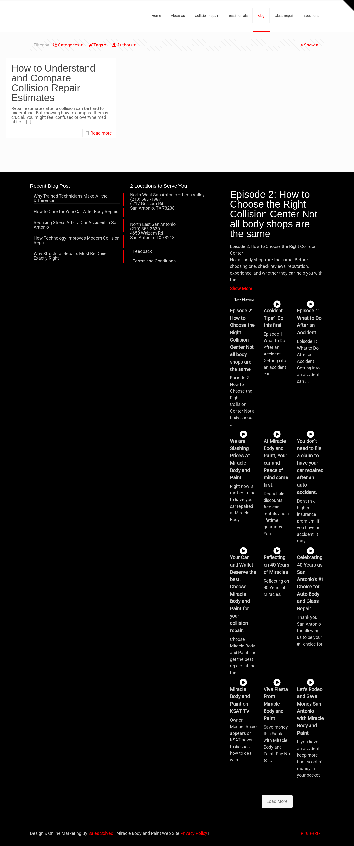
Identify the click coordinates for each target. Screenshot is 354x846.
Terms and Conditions (154, 260)
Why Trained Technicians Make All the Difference (71, 198)
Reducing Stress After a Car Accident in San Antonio (76, 225)
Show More (241, 288)
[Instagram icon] (312, 833)
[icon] (317, 833)
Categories (68, 44)
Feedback (142, 251)
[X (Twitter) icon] (307, 833)
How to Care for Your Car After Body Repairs (76, 211)
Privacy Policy (193, 833)
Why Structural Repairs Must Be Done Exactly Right (70, 256)
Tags (97, 44)
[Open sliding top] (348, 5)
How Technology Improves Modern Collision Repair (76, 240)
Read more (101, 133)
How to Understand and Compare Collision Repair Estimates (53, 83)
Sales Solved (100, 833)
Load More (277, 801)
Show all (309, 44)
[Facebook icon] (302, 833)
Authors (124, 44)
